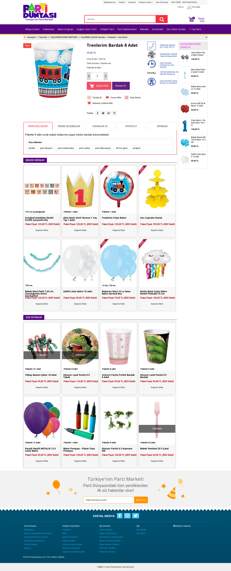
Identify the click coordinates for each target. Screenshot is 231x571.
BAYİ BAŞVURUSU (189, 2)
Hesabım (67, 529)
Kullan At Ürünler (107, 552)
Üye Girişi (140, 533)
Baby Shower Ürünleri (109, 544)
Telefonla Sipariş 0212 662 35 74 (167, 46)
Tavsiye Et (97, 97)
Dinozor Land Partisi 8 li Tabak (76, 376)
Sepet (200, 19)
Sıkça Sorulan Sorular (72, 544)
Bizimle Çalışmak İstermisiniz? (38, 533)
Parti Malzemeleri (127, 29)
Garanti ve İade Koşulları (74, 552)
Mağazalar (29, 529)
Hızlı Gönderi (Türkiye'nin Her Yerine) (167, 65)
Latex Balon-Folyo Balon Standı (198, 54)
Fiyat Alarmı (135, 97)
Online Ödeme (30, 544)
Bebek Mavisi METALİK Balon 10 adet (198, 139)
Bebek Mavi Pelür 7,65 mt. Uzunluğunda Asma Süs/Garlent (39, 293)
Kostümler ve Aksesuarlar (111, 537)
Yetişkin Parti (107, 29)
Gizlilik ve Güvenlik (71, 548)
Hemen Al (120, 85)
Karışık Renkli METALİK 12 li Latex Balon (40, 449)
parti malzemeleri (66, 148)
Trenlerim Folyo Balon (114, 218)
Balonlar (144, 29)
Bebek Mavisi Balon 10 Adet (198, 87)
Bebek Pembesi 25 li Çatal (154, 448)
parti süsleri (84, 148)
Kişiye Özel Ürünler (108, 533)
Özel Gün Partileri (107, 548)
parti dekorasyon (103, 148)
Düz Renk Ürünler (176, 29)
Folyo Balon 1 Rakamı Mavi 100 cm (198, 122)
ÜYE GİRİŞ (196, 7)
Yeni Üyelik (141, 529)
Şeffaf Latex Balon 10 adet (77, 291)
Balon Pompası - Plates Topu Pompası (79, 449)
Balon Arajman (65, 29)
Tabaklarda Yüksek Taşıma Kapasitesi (168, 55)
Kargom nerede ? (146, 2)
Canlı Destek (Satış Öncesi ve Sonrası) (168, 82)
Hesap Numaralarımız (34, 540)
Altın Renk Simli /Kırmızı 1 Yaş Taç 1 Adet (80, 219)
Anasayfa (132, 2)
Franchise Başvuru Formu (36, 537)
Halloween (48, 29)
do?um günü (122, 148)
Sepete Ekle (101, 85)
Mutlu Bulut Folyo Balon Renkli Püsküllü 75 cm (153, 292)
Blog (65, 533)
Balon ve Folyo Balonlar (110, 540)
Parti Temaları (105, 529)
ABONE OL (141, 500)
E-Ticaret (106, 567)
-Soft (100, 567)
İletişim (122, 2)
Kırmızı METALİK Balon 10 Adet (198, 104)
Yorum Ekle (116, 97)
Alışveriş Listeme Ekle (102, 103)
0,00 (202, 21)
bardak (32, 148)
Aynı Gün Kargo (162, 2)
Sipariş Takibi (69, 540)
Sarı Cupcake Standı (151, 218)
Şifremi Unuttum (70, 537)
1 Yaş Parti (195, 29)
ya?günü (136, 148)
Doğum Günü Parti (87, 29)
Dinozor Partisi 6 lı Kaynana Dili (117, 449)
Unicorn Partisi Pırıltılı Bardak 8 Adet (118, 376)
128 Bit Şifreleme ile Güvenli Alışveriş (169, 73)
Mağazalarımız (110, 2)
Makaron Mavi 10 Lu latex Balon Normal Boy (116, 292)
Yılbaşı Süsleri (32, 29)
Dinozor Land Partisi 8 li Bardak (153, 376)
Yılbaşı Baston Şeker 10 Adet (41, 375)
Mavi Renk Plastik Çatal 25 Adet (198, 70)
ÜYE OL (181, 7)
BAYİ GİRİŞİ (176, 2)
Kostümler (157, 29)
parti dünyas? (46, 148)
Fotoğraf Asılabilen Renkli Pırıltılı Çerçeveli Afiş (39, 219)
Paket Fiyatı (42, 224)
